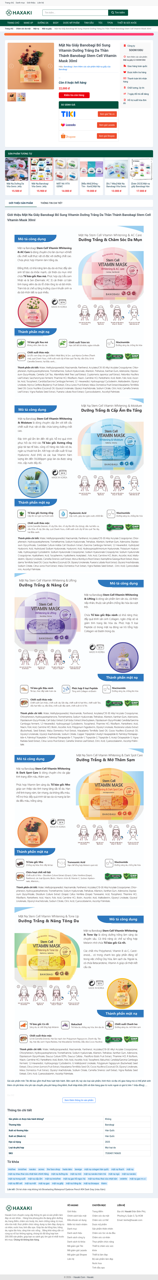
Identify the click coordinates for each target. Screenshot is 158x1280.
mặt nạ (130, 1169)
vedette (123, 1179)
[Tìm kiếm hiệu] (75, 13)
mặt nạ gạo (44, 1183)
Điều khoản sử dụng (76, 1220)
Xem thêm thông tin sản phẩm (78, 1100)
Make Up (28, 23)
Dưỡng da (43, 23)
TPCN (110, 23)
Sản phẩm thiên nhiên (102, 1229)
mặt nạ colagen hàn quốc (96, 1169)
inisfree (11, 1169)
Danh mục (20, 3)
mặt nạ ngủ (114, 1174)
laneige (78, 1169)
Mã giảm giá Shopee (77, 1254)
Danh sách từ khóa (76, 1241)
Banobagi (68, 66)
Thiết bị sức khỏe (127, 23)
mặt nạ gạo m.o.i (138, 1179)
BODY (56, 23)
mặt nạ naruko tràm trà (95, 1174)
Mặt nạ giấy (47, 29)
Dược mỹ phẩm (71, 23)
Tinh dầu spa (98, 1267)
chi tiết (51, 203)
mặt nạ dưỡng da (59, 1174)
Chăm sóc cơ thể (100, 1220)
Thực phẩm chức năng (103, 1241)
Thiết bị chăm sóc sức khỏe (102, 1248)
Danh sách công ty (76, 1237)
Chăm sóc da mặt (23, 29)
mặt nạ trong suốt (16, 1179)
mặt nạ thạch (117, 1169)
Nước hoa (97, 1263)
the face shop (53, 1169)
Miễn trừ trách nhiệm (77, 1224)
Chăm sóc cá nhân (101, 1237)
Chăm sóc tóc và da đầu (103, 1233)
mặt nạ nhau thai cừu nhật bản (102, 1179)
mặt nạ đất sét (15, 1183)
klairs (104, 1183)
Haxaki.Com (79, 1277)
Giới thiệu (31, 3)
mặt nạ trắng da (73, 1183)
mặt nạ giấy (57, 1183)
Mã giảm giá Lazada (77, 1250)
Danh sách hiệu (74, 1233)
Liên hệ (40, 3)
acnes (41, 1169)
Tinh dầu (89, 23)
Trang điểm (97, 1211)
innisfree (22, 1169)
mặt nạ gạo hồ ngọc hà (74, 1179)
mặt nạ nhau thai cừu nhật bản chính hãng (28, 1174)
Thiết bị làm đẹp (100, 1254)
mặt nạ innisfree (53, 1179)
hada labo (67, 1169)
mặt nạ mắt (30, 1183)
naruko (32, 1169)
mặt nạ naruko (129, 1174)
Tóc (100, 23)
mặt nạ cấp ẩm (35, 1179)
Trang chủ (9, 3)
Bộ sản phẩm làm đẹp (102, 1259)
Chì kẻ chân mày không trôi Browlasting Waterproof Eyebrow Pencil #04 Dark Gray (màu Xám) (60, 1189)
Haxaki (90, 1277)
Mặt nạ (36, 29)
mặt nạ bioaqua (91, 1183)
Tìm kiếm (118, 12)
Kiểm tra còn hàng (74, 95)
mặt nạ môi (75, 1174)
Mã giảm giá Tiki (75, 1246)
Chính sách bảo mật (76, 1216)
